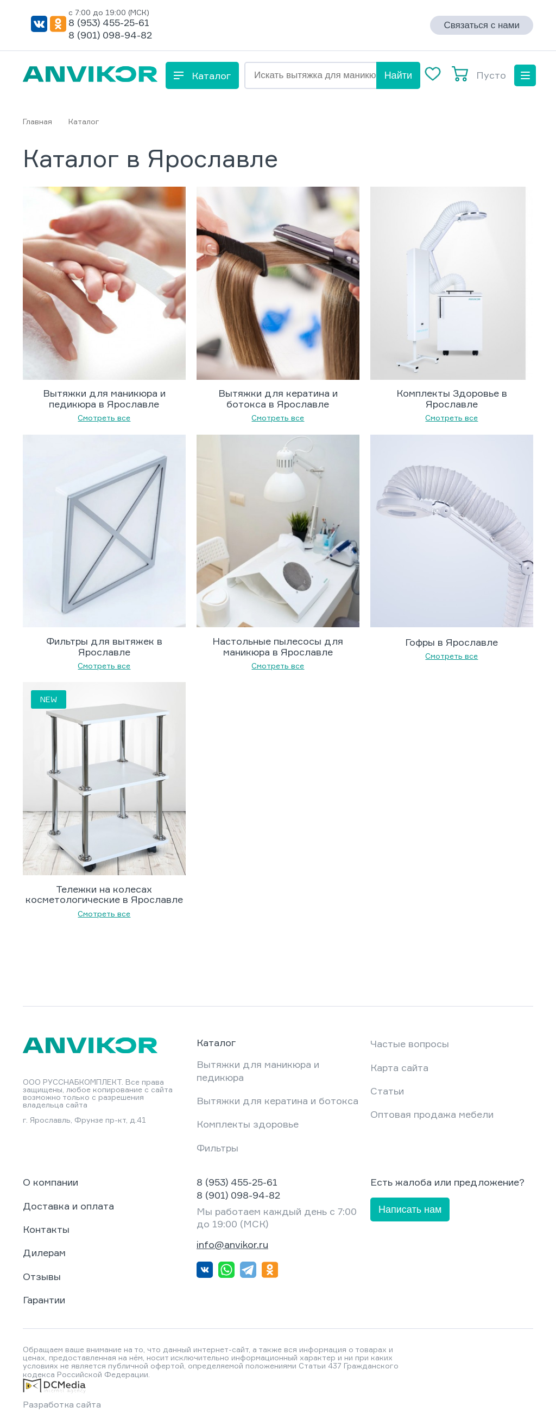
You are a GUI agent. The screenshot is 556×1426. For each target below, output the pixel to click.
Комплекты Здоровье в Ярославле (451, 399)
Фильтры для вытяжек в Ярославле (104, 647)
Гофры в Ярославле (451, 642)
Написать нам (409, 1209)
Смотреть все (104, 417)
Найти (398, 75)
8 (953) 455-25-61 (108, 22)
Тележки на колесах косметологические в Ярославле (104, 895)
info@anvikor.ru (232, 1244)
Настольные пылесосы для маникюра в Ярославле (277, 647)
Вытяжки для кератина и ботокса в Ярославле (278, 399)
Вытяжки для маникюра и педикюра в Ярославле (104, 399)
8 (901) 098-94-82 (110, 35)
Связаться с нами (482, 25)
